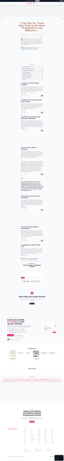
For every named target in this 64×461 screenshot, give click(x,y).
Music (19, 5)
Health (25, 436)
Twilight (39, 442)
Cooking (49, 5)
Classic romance (31, 49)
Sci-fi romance (35, 49)
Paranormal (32, 439)
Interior (46, 5)
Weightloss (2, 5)
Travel (27, 5)
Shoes (40, 5)
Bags (54, 5)
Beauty (15, 5)
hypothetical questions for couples (28, 184)
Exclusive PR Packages (38, 450)
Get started (54, 332)
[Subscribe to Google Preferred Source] (26, 281)
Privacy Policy (48, 450)
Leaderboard (46, 332)
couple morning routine (43, 379)
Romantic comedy (23, 49)
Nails (24, 439)
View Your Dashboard (18, 335)
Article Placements (48, 449)
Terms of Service (26, 452)
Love (24, 437)
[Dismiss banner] (42, 280)
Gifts (45, 434)
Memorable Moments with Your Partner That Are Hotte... (12, 381)
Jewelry (45, 436)
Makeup (32, 437)
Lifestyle (52, 436)
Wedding (34, 5)
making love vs (35, 379)
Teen (24, 442)
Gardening (12, 5)
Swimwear (24, 5)
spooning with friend (57, 381)
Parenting (39, 439)
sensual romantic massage (48, 381)
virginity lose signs (52, 379)
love (1, 18)
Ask (41, 95)
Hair (17, 5)
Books (32, 431)
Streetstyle (37, 5)
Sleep (38, 441)
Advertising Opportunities (27, 450)
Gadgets (52, 5)
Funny (56, 5)
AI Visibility (36, 449)
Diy (21, 5)
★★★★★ (61, 18)
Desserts (52, 431)
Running (52, 439)
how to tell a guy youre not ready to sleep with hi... (22, 379)
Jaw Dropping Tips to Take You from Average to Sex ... (32, 381)
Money (9, 5)
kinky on (58, 379)
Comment (22, 277)
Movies (45, 437)
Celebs (62, 5)
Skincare (32, 441)
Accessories (59, 5)
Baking (31, 5)
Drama (27, 49)
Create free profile (10, 335)
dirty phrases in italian (8, 379)
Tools (25, 444)
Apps (29, 5)
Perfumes (46, 439)
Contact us (25, 449)
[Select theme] (60, 3)
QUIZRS (42, 50)
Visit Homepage (32, 421)
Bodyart (43, 5)
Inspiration (6, 5)
